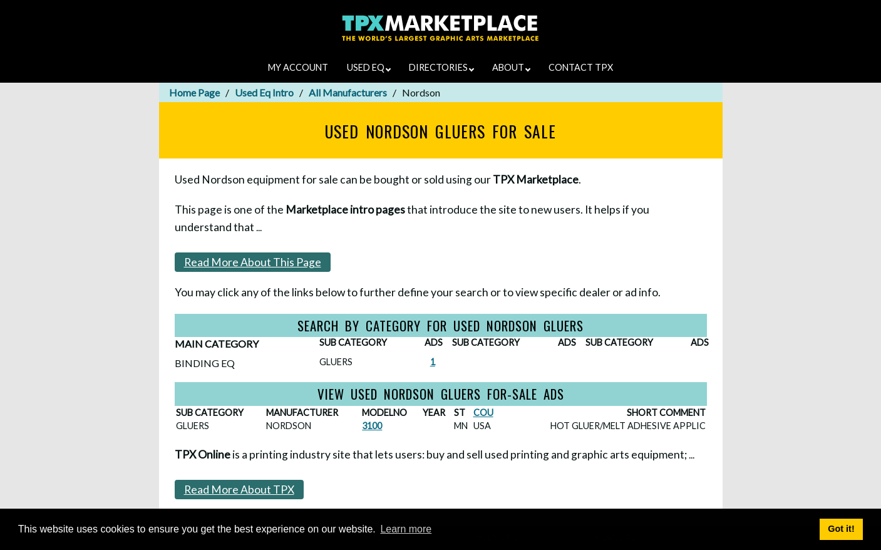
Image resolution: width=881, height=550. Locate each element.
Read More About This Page (252, 262)
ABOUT (511, 67)
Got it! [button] (841, 529)
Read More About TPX (239, 489)
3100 (372, 425)
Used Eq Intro (264, 92)
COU (483, 412)
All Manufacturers (348, 92)
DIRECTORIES (441, 67)
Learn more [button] (405, 529)
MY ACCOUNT (298, 67)
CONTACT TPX (581, 67)
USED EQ (369, 67)
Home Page (194, 92)
